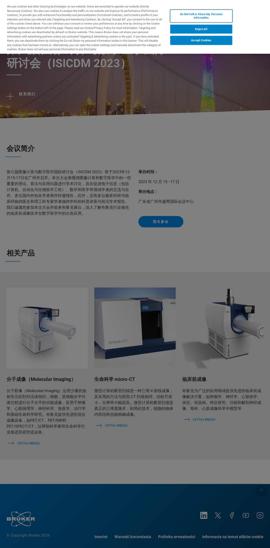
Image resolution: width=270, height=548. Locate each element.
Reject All (201, 29)
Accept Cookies (201, 40)
